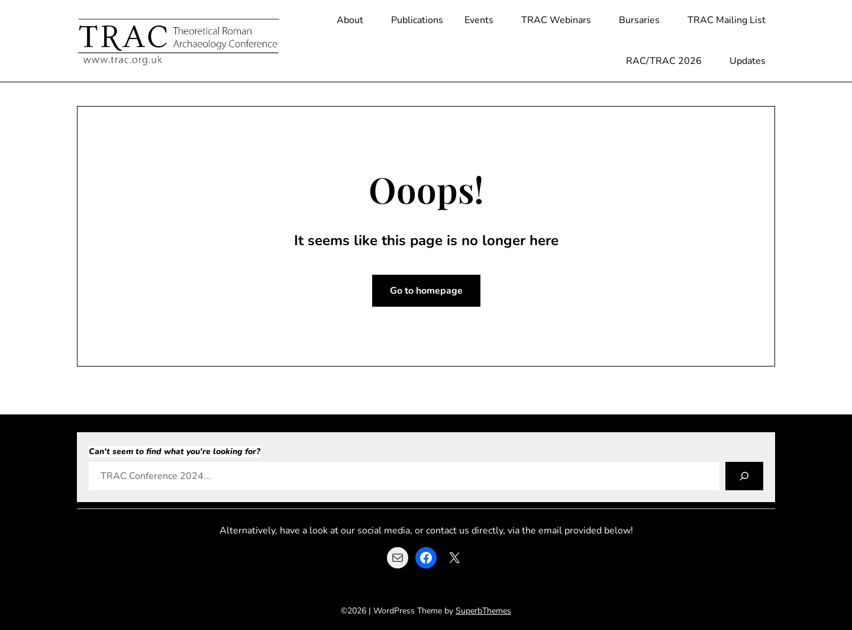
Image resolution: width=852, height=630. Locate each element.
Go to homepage (426, 290)
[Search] (744, 476)
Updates (748, 61)
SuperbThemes (483, 610)
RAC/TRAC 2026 (664, 61)
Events (478, 20)
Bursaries (639, 20)
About (350, 20)
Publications (417, 20)
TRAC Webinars (556, 20)
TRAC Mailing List (727, 20)
